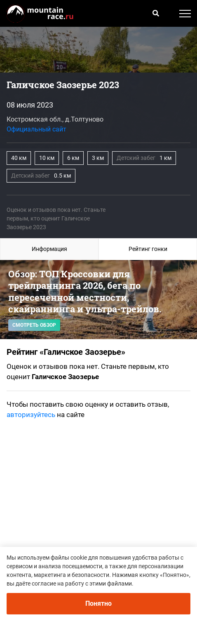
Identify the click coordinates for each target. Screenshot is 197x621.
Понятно (98, 603)
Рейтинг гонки (148, 249)
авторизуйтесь (31, 414)
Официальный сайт (36, 129)
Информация (49, 249)
